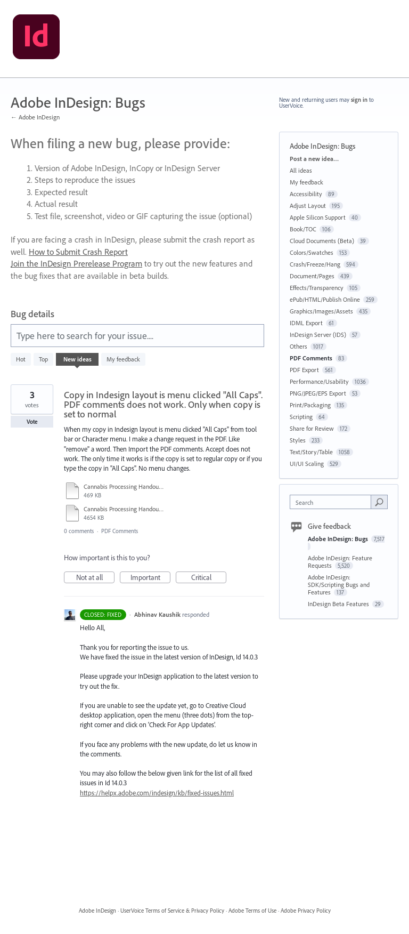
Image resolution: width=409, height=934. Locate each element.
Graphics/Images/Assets (321, 311)
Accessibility (306, 194)
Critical (209, 578)
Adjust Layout (308, 206)
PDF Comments (119, 531)
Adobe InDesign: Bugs (339, 539)
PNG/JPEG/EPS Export (318, 393)
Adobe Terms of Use (252, 910)
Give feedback (329, 526)
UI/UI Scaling (307, 464)
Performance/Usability (319, 381)
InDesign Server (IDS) (318, 335)
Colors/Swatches (311, 252)
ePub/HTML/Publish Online (325, 299)
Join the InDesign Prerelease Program (76, 263)
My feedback (123, 359)
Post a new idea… (314, 159)
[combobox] (333, 502)
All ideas (301, 170)
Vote (32, 421)
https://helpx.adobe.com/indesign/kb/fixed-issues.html (157, 792)
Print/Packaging (310, 405)
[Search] (379, 502)
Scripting (301, 417)
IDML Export (306, 323)
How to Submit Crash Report (78, 251)
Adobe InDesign (97, 910)
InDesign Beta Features (339, 604)
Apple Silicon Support (318, 217)
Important (150, 578)
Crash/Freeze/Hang (315, 264)
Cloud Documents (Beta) (322, 241)
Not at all (95, 578)
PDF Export (304, 370)
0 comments (79, 531)
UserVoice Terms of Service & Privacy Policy (172, 910)
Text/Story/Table (311, 452)
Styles (298, 440)
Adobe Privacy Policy (306, 910)
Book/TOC (303, 229)
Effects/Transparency (316, 288)
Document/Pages (312, 276)
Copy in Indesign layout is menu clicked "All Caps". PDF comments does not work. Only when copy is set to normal (163, 404)
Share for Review (312, 428)
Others (298, 346)
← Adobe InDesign (35, 117)
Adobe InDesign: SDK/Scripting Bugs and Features (339, 584)
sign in (359, 99)
